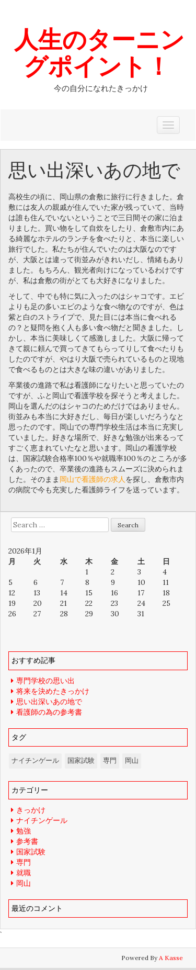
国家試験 (30, 851)
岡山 (23, 883)
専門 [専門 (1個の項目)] (110, 760)
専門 (23, 862)
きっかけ (30, 810)
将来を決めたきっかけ (52, 691)
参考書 (27, 841)
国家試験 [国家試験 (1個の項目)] (81, 760)
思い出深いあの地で (49, 701)
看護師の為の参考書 (49, 712)
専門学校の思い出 (45, 680)
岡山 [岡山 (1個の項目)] (132, 760)
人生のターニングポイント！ (99, 52)
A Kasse (171, 958)
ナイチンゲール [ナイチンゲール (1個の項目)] (35, 760)
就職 (23, 872)
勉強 (23, 831)
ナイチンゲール (41, 820)
